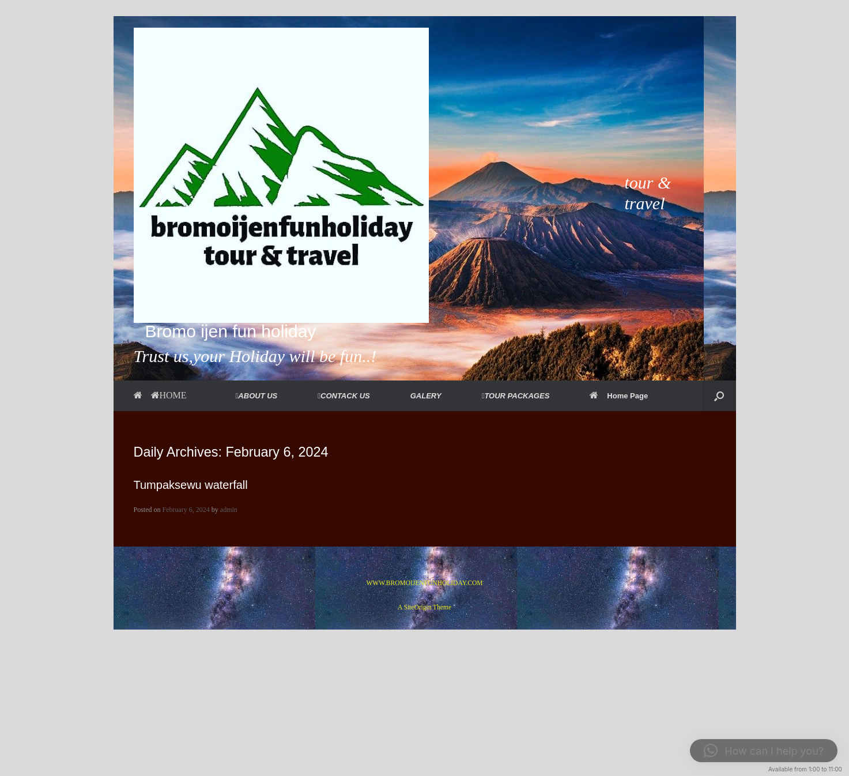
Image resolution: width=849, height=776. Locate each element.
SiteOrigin (418, 607)
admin (228, 510)
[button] (719, 396)
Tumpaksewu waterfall (191, 485)
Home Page (619, 395)
